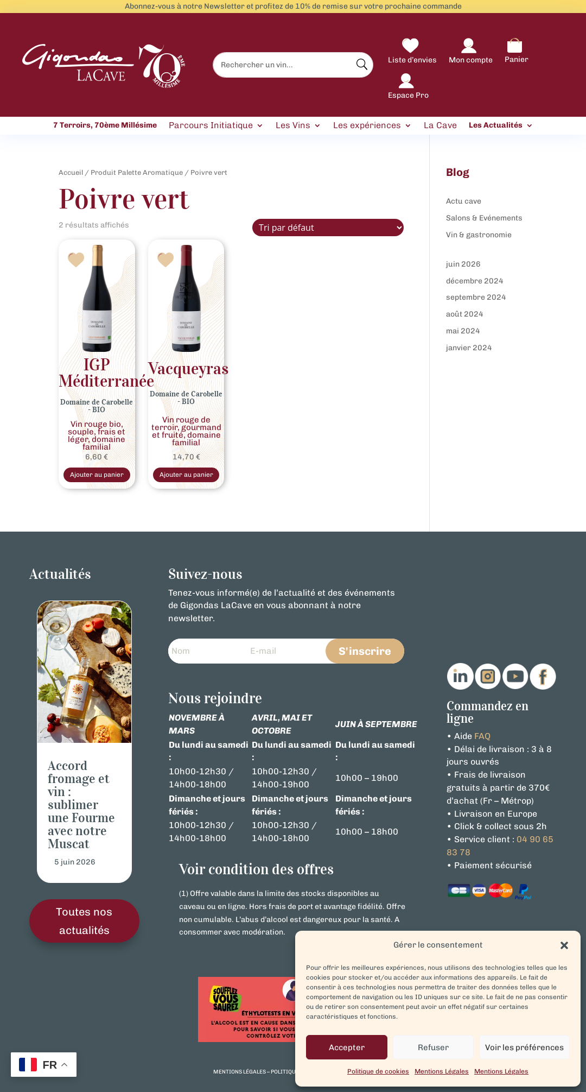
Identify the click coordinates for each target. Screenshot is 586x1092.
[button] (564, 945)
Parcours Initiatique (211, 125)
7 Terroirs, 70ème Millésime (105, 125)
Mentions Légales (442, 1071)
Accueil (71, 172)
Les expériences (367, 125)
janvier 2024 (469, 347)
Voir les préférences (524, 1047)
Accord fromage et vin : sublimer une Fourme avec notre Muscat (81, 807)
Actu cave (463, 201)
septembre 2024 (476, 297)
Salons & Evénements (484, 218)
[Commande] (328, 227)
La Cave (440, 125)
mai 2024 (463, 331)
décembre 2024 (475, 281)
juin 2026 (463, 264)
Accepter (347, 1047)
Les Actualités (496, 125)
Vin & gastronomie (479, 234)
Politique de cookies (378, 1071)
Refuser (433, 1047)
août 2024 (464, 314)
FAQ (482, 738)
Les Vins (293, 125)
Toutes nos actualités (84, 923)
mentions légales (239, 1074)
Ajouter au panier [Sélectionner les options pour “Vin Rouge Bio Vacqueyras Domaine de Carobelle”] (186, 476)
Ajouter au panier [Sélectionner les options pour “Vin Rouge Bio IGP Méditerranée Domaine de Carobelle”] (96, 476)
